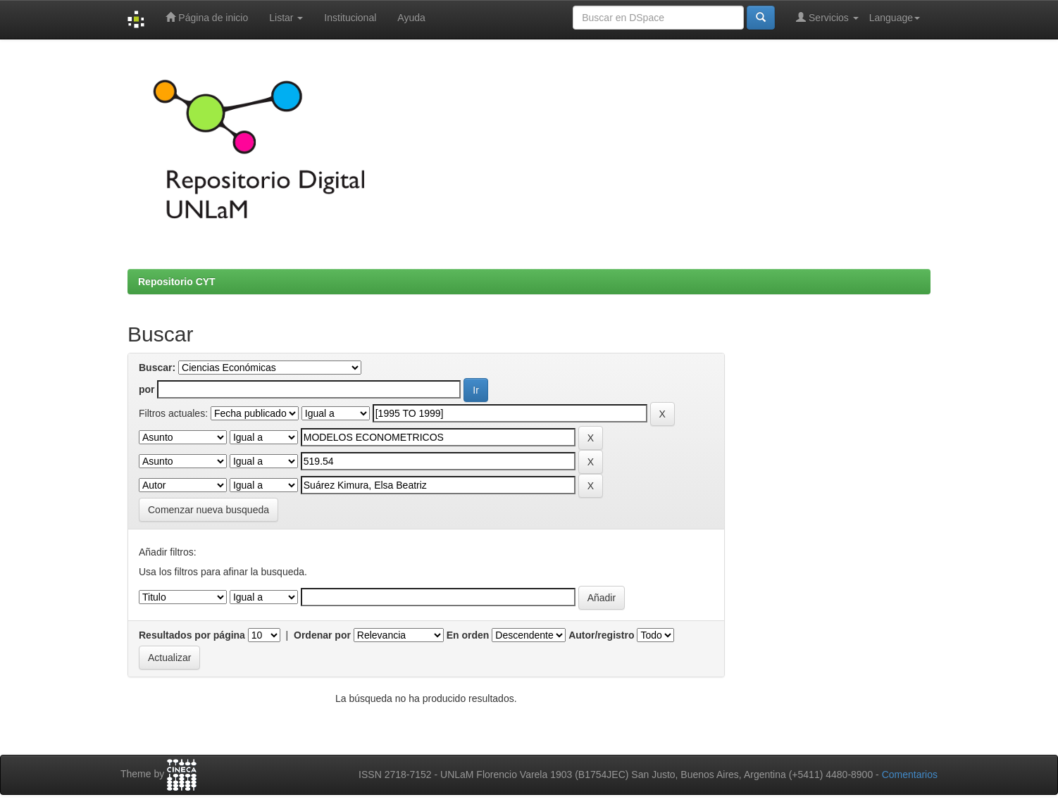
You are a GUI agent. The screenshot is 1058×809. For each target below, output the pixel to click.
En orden (468, 635)
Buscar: (157, 367)
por (147, 389)
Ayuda (411, 17)
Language (894, 17)
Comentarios (910, 774)
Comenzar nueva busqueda (208, 509)
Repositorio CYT (177, 281)
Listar (286, 17)
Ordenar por (322, 635)
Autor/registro (601, 635)
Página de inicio (207, 17)
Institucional (350, 17)
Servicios (827, 17)
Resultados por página (192, 635)
